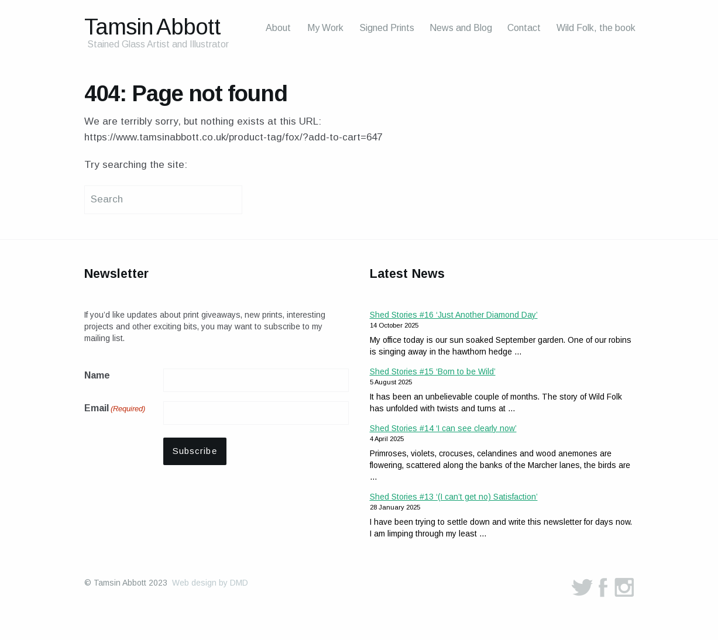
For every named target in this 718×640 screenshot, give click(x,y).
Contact (524, 28)
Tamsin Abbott (152, 26)
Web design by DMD (210, 582)
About (278, 28)
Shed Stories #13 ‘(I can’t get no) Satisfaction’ (454, 496)
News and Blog (461, 28)
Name (97, 375)
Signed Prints (386, 28)
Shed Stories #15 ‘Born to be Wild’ (433, 371)
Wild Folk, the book (595, 28)
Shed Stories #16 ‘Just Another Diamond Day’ (454, 314)
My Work (325, 28)
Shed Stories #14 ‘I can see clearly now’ (443, 428)
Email (114, 409)
